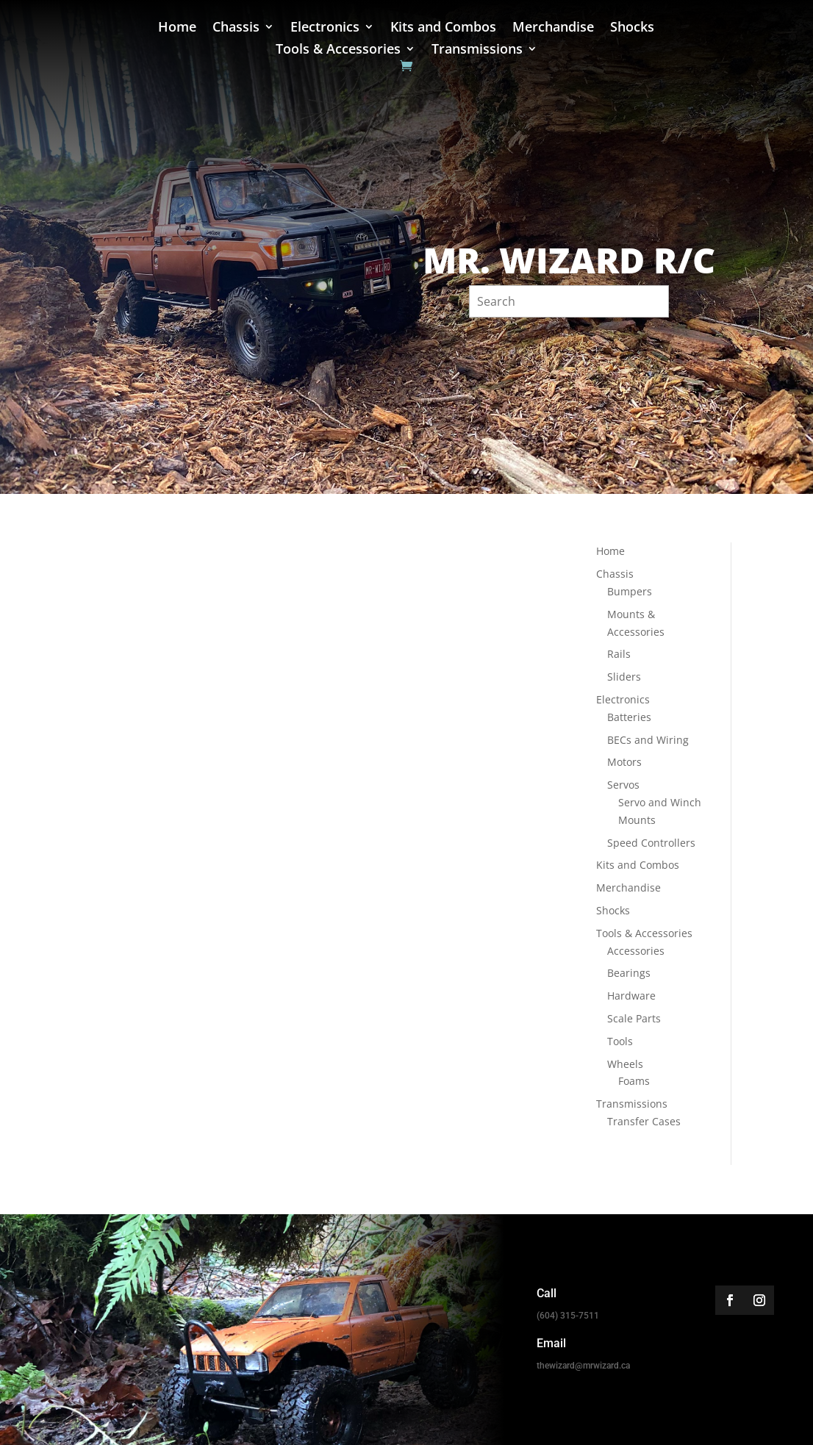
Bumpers (629, 591)
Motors (624, 762)
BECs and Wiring (648, 740)
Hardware (631, 996)
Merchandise (553, 28)
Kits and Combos (443, 28)
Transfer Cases (644, 1121)
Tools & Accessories (338, 50)
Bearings (629, 973)
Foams (634, 1081)
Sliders (624, 677)
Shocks (632, 28)
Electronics (324, 28)
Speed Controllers (651, 843)
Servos (623, 785)
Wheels (625, 1064)
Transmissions (477, 50)
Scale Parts (634, 1018)
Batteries (629, 717)
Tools (620, 1041)
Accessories (636, 951)
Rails (619, 654)
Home (177, 28)
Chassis (235, 28)
